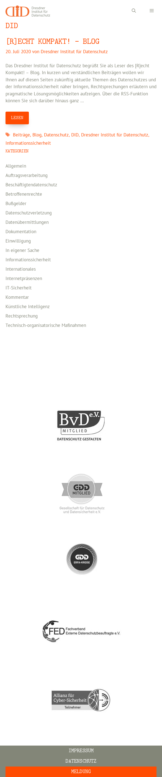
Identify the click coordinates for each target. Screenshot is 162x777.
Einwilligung (18, 241)
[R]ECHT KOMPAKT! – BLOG (52, 41)
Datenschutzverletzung (29, 213)
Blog (37, 135)
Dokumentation (21, 232)
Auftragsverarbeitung (27, 175)
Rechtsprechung (22, 316)
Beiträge (21, 135)
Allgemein (16, 166)
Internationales (21, 269)
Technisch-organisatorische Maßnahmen (46, 325)
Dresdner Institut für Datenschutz (114, 135)
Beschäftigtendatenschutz (31, 185)
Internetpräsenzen (24, 278)
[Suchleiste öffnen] (134, 11)
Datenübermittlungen (27, 222)
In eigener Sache (22, 250)
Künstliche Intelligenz (28, 307)
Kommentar (17, 297)
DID (75, 135)
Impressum (81, 751)
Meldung (81, 772)
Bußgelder (16, 203)
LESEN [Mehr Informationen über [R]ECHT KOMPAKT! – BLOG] (17, 117)
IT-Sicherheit (19, 288)
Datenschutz (56, 135)
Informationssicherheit (28, 143)
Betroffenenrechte (24, 194)
